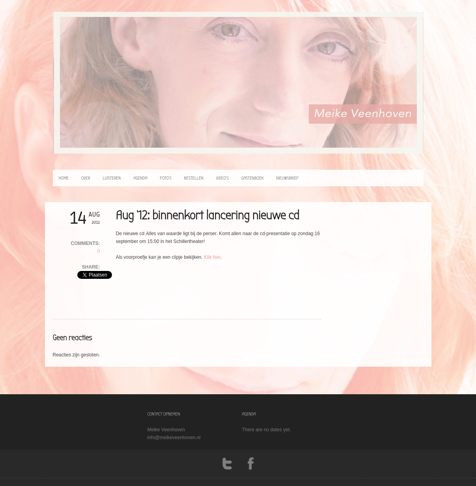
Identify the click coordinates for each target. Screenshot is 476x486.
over (85, 178)
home (64, 178)
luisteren (112, 178)
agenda (140, 178)
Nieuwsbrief (287, 178)
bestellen (193, 178)
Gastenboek (252, 178)
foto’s (165, 178)
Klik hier (212, 257)
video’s (222, 178)
